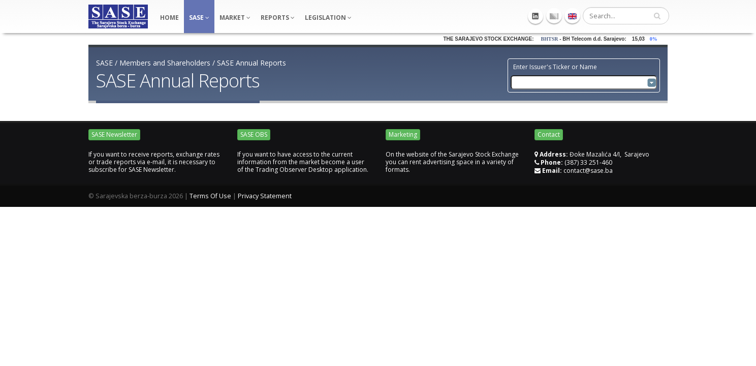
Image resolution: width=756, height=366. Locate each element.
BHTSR (553, 39)
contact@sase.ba (588, 170)
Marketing (403, 134)
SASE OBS (253, 134)
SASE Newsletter (114, 134)
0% (660, 39)
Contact (549, 134)
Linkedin (535, 16)
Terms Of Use (210, 196)
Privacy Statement (265, 196)
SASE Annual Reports (251, 63)
